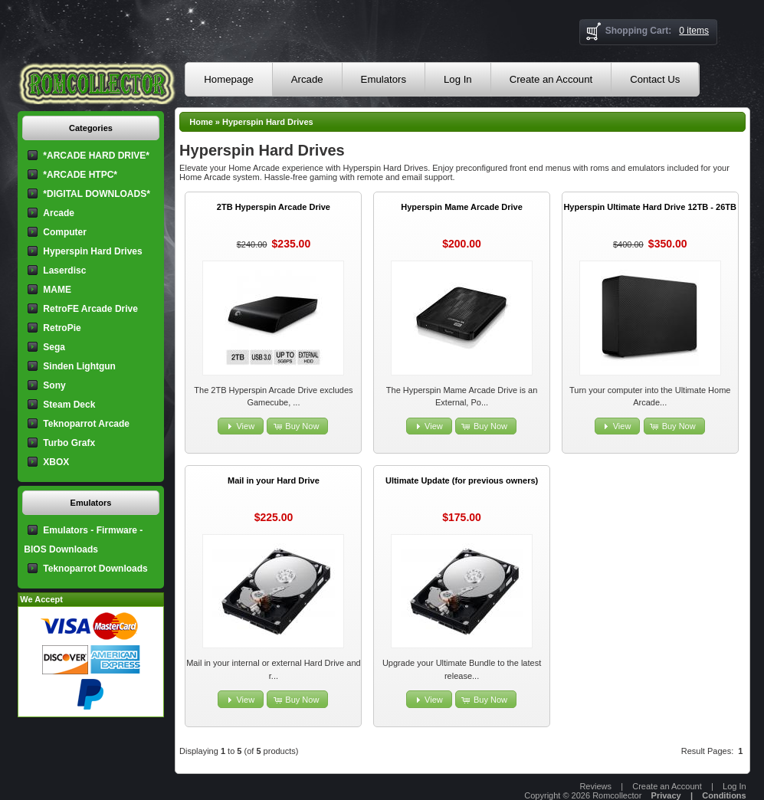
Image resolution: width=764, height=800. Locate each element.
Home (201, 121)
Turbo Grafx (69, 443)
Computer (65, 232)
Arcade (307, 79)
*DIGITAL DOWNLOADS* (96, 194)
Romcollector (616, 795)
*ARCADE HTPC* (80, 174)
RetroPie (61, 328)
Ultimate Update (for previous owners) (461, 480)
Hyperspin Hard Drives (267, 121)
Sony (54, 385)
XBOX (56, 462)
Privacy (666, 795)
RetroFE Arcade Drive (90, 308)
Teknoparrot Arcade (86, 423)
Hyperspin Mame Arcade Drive (462, 206)
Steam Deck (69, 404)
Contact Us (655, 79)
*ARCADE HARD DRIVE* (96, 155)
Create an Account (551, 79)
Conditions (724, 795)
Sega (54, 347)
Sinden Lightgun (79, 366)
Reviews (595, 786)
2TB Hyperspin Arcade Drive (273, 206)
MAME (57, 289)
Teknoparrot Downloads (95, 568)
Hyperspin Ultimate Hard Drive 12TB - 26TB (649, 206)
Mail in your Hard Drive (274, 480)
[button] (241, 426)
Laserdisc (64, 270)
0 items (694, 30)
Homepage (229, 79)
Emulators (383, 79)
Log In (458, 79)
